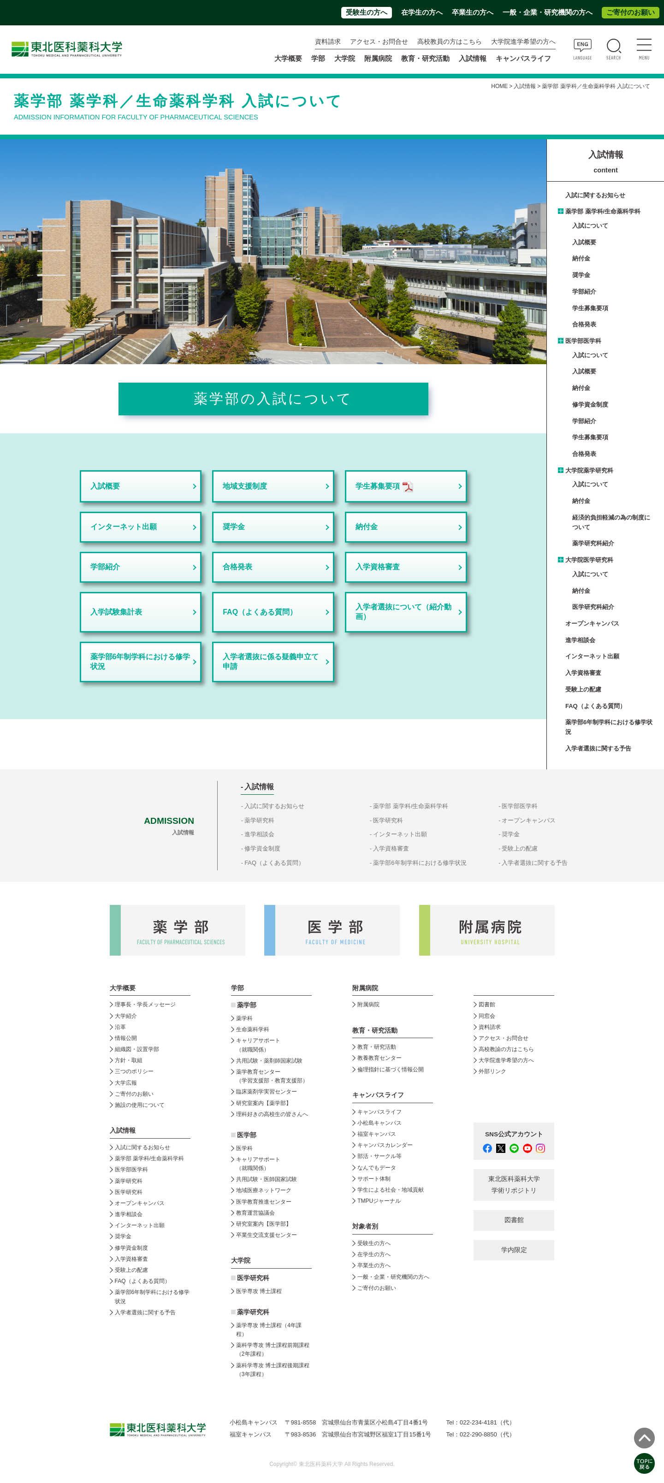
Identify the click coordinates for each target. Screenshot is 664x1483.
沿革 (120, 1027)
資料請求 (328, 41)
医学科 (244, 1148)
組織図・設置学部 (137, 1049)
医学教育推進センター (263, 1202)
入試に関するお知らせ (595, 195)
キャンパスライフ (379, 1112)
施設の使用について (140, 1105)
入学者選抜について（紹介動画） (403, 611)
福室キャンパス (376, 1134)
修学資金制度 (590, 404)
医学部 (246, 1135)
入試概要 (105, 486)
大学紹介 (126, 1016)
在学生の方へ (422, 12)
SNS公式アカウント (514, 1134)
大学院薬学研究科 (589, 470)
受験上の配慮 (583, 689)
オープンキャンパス (592, 623)
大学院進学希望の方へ (523, 41)
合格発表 (237, 567)
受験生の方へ (366, 12)
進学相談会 (580, 640)
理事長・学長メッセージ (145, 1004)
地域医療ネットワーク (263, 1190)
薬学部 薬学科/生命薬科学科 (602, 211)
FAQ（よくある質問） (260, 612)
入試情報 (525, 86)
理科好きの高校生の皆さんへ (272, 1114)
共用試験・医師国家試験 (266, 1179)
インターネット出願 (123, 527)
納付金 (367, 527)
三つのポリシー (134, 1071)
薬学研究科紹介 (593, 543)
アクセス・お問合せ (379, 41)
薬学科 (244, 1018)
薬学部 (246, 1005)
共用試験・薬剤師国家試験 (269, 1061)
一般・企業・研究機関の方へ (548, 12)
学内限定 (514, 1250)
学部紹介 (105, 567)
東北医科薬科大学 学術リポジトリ (514, 1184)
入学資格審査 (378, 567)
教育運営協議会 (255, 1213)
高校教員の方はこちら (449, 41)
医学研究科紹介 (593, 606)
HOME (499, 86)
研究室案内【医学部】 (263, 1224)
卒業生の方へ (472, 12)
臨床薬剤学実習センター (266, 1091)
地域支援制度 (245, 486)
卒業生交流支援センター (266, 1235)
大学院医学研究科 (589, 559)
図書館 (487, 1004)
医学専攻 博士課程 (259, 1291)
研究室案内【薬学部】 (263, 1103)
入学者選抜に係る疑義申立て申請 (271, 661)
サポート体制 (374, 1179)
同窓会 (487, 1016)
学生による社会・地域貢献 (390, 1190)
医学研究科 (388, 820)
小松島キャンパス (379, 1123)
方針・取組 (128, 1060)
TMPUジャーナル (379, 1201)
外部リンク (492, 1071)
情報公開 (126, 1038)
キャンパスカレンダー (385, 1145)
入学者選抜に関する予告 (598, 748)
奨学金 (234, 527)
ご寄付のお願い (630, 12)
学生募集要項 (378, 486)
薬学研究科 (259, 820)
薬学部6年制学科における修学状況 (140, 661)
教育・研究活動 (376, 1047)
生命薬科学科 (252, 1029)
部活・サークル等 (379, 1156)
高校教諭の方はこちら (506, 1049)
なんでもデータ (376, 1167)
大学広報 (126, 1083)
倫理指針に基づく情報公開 (390, 1069)
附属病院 (378, 58)
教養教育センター (379, 1058)
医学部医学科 (583, 340)
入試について (590, 225)
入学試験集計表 (116, 612)
